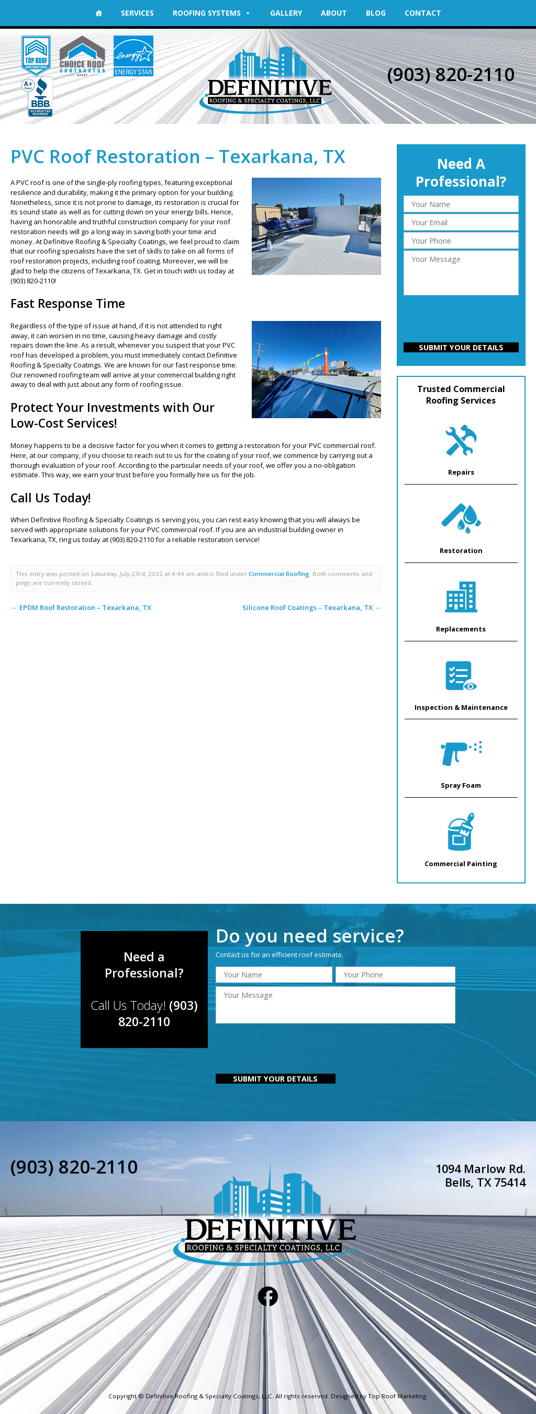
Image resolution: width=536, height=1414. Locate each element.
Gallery (286, 13)
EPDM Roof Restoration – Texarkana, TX (80, 607)
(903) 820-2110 (451, 74)
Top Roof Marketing (397, 1395)
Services (137, 13)
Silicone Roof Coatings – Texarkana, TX (312, 607)
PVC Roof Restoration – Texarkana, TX (177, 156)
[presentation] (461, 320)
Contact (423, 13)
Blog (376, 13)
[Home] (98, 13)
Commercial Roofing (279, 574)
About (334, 13)
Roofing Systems (212, 13)
